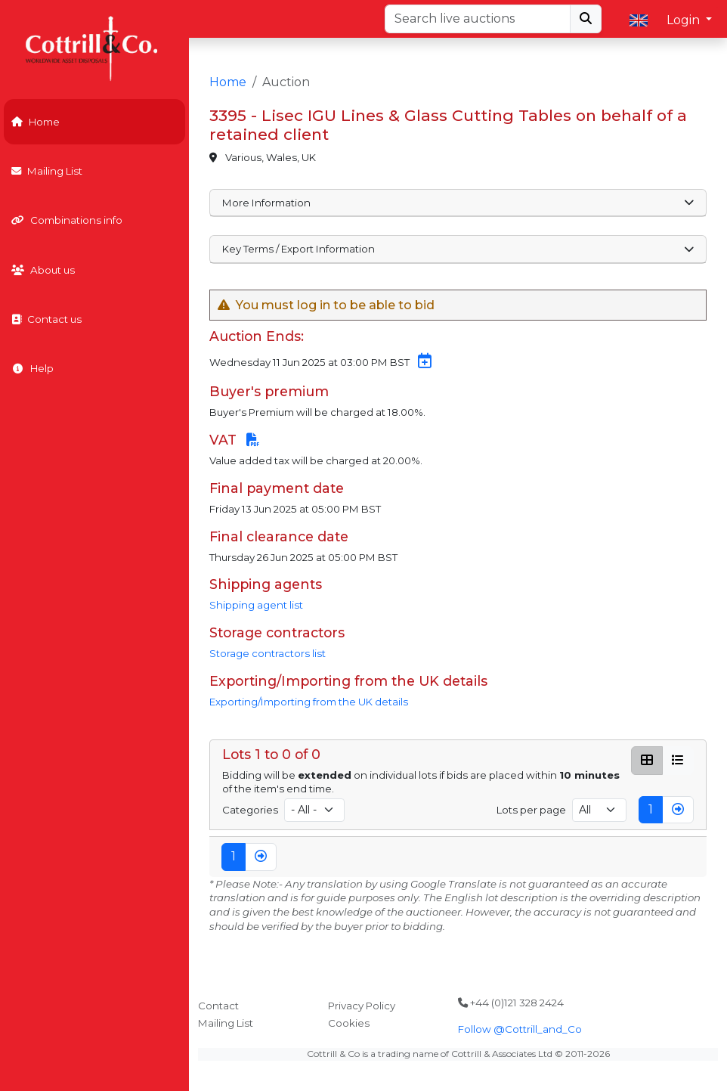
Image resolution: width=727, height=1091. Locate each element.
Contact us (46, 319)
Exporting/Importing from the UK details (308, 702)
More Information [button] (458, 203)
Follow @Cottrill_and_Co (520, 1029)
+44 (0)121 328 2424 (511, 1002)
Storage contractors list (267, 653)
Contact (218, 1006)
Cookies (349, 1023)
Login (685, 20)
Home (35, 122)
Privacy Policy (361, 1006)
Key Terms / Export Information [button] (458, 249)
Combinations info (66, 220)
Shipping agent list (256, 605)
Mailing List (46, 171)
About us (43, 270)
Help (32, 368)
